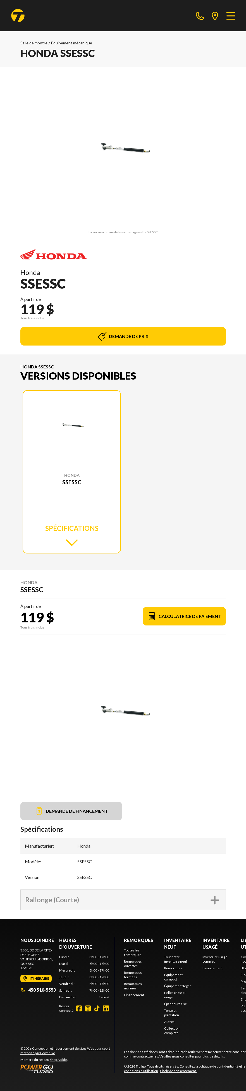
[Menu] (230, 15)
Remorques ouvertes (133, 963)
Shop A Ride (58, 1060)
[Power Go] (67, 1068)
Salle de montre (33, 42)
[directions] (215, 16)
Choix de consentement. (178, 1071)
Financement (134, 995)
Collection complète (172, 1030)
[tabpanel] (84, 977)
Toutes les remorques (132, 952)
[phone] (200, 16)
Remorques (138, 940)
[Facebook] (79, 1008)
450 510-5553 (38, 989)
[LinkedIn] (105, 1008)
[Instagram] (88, 1008)
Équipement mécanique (71, 42)
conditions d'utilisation (141, 1071)
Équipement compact (173, 977)
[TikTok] (97, 1008)
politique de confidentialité (218, 1066)
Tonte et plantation (171, 1012)
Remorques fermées (133, 974)
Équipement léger (177, 986)
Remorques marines (133, 986)
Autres (169, 1022)
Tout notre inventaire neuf (175, 959)
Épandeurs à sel (176, 1004)
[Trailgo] (18, 16)
